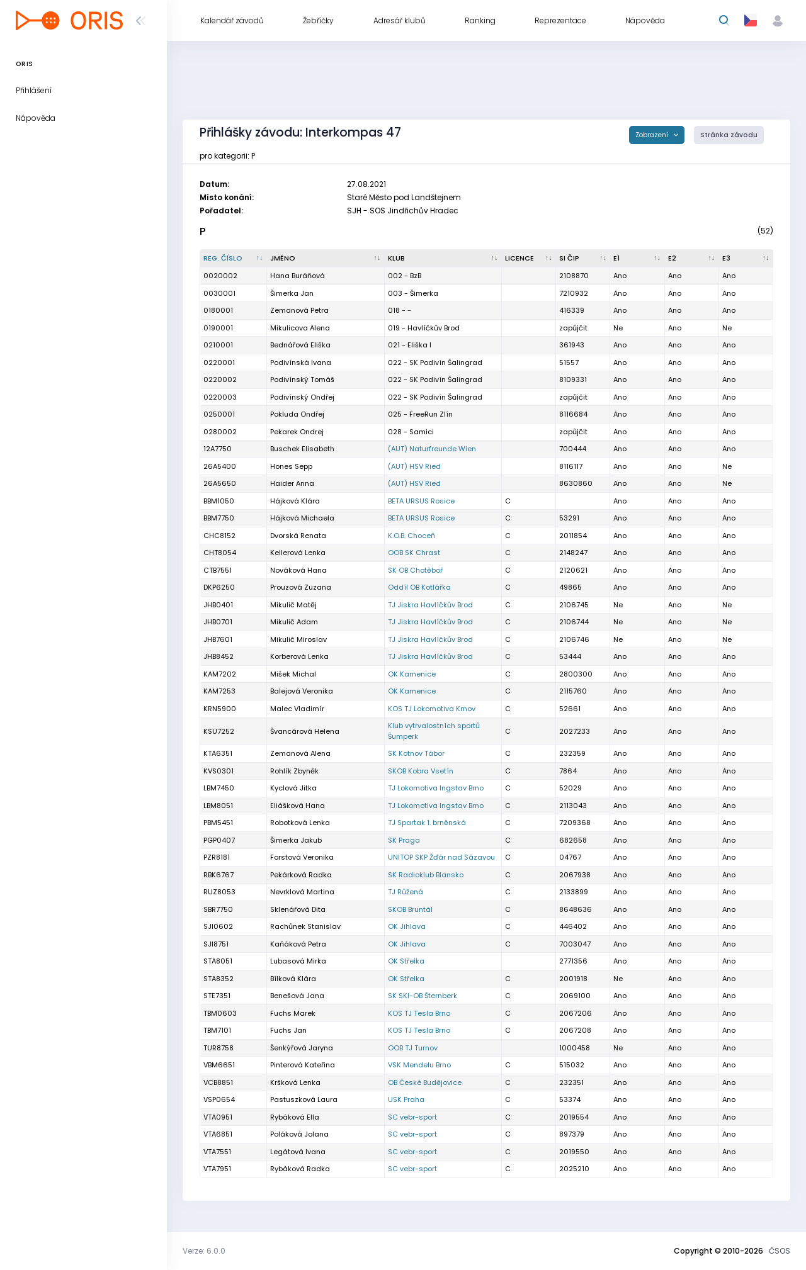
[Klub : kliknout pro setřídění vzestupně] (443, 258)
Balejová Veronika (301, 691)
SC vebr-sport (412, 1117)
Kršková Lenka (295, 1082)
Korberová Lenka (299, 656)
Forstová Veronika (302, 857)
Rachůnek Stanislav (305, 926)
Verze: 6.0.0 (204, 1250)
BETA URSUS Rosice (421, 501)
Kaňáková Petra (298, 944)
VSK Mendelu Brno (419, 1065)
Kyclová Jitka (293, 788)
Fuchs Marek (292, 1013)
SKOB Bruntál (410, 909)
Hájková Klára (295, 501)
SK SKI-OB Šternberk (422, 996)
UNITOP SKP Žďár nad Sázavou (441, 857)
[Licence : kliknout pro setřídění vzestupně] (529, 258)
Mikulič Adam (294, 622)
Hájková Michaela (302, 518)
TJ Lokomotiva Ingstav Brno (436, 788)
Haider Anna (292, 483)
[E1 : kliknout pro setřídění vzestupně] (637, 258)
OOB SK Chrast (414, 553)
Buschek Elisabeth (302, 449)
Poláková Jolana (299, 1134)
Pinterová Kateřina (302, 1065)
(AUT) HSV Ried (414, 466)
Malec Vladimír (297, 709)
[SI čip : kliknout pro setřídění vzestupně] (583, 258)
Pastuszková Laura (304, 1099)
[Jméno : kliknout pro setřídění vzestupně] (325, 258)
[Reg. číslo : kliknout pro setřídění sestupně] (233, 258)
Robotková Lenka (300, 823)
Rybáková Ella (294, 1117)
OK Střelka (406, 961)
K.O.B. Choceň (411, 536)
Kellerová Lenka (298, 553)
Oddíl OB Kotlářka (419, 587)
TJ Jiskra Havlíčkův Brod (430, 605)
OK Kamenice (412, 674)
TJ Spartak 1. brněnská (427, 823)
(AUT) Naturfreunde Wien (432, 449)
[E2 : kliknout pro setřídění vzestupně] (692, 258)
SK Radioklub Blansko (425, 875)
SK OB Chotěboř (415, 570)
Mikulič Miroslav (298, 639)
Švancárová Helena (304, 731)
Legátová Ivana (298, 1152)
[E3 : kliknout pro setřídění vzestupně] (746, 258)
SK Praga (404, 840)
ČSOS (779, 1250)
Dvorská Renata (298, 536)
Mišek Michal (293, 674)
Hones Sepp (291, 466)
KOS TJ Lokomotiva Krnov (431, 709)
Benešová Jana (297, 996)
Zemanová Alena (300, 753)
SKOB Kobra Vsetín (420, 771)
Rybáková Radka (300, 1169)
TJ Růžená (405, 892)
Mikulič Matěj (293, 605)
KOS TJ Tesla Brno (419, 1013)
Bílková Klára (293, 979)
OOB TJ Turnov (413, 1048)
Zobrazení (652, 135)
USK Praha (406, 1099)
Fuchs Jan (288, 1030)
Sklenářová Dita (298, 909)
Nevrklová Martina (302, 892)
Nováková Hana (298, 570)
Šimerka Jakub (296, 840)
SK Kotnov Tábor (416, 753)
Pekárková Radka (301, 875)
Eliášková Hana (297, 806)
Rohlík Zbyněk (294, 771)
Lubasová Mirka (298, 961)
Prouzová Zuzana (300, 587)
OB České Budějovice (425, 1082)
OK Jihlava (407, 926)
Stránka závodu (729, 135)
